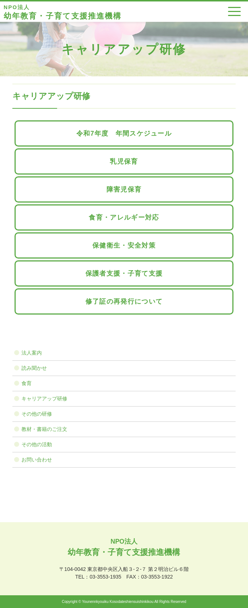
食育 (26, 383)
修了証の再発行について (124, 301)
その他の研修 (36, 414)
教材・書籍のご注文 (44, 429)
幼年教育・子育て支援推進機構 (62, 11)
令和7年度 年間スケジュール (124, 133)
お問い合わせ (36, 460)
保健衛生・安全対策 (124, 245)
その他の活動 (36, 444)
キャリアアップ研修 (44, 398)
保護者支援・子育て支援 (124, 273)
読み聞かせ (34, 368)
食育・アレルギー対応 (124, 217)
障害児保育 (124, 189)
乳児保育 (124, 161)
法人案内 (31, 353)
